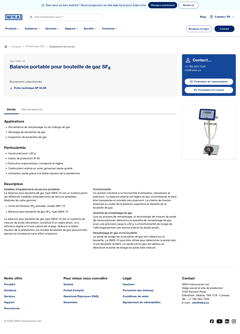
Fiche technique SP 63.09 (30, 88)
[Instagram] (234, 321)
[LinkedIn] (227, 321)
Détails (11, 109)
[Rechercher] (65, 17)
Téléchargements (32, 109)
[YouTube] (219, 321)
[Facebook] (212, 321)
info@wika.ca (193, 70)
